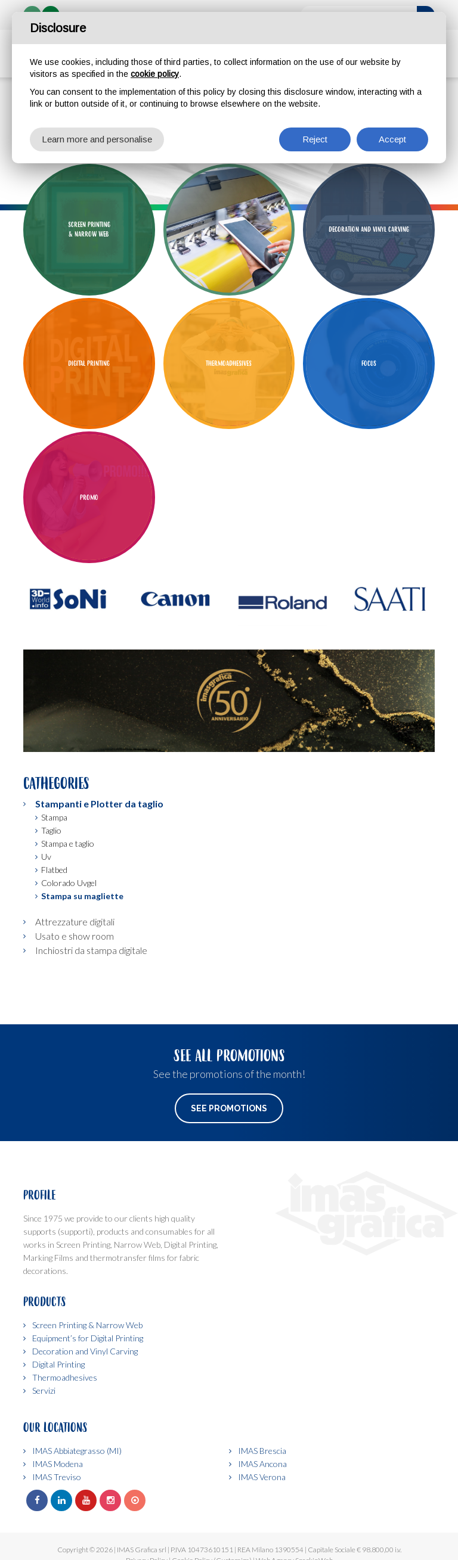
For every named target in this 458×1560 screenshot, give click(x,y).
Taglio (51, 830)
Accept (392, 139)
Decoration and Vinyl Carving (85, 1351)
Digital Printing (58, 1364)
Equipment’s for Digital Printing (87, 1338)
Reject (314, 139)
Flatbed (54, 870)
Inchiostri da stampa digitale (91, 950)
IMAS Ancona (262, 1464)
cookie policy (155, 74)
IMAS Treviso (56, 1477)
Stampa (54, 817)
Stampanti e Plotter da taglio (99, 803)
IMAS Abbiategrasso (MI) (77, 1451)
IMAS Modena (57, 1464)
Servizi (43, 1390)
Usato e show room (74, 935)
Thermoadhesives (64, 1377)
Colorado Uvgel (69, 883)
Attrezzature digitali (74, 921)
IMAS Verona (262, 1477)
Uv (46, 857)
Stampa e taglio (67, 843)
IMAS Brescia (262, 1451)
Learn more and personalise (97, 139)
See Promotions (229, 1108)
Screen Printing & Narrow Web (87, 1325)
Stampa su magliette (82, 896)
